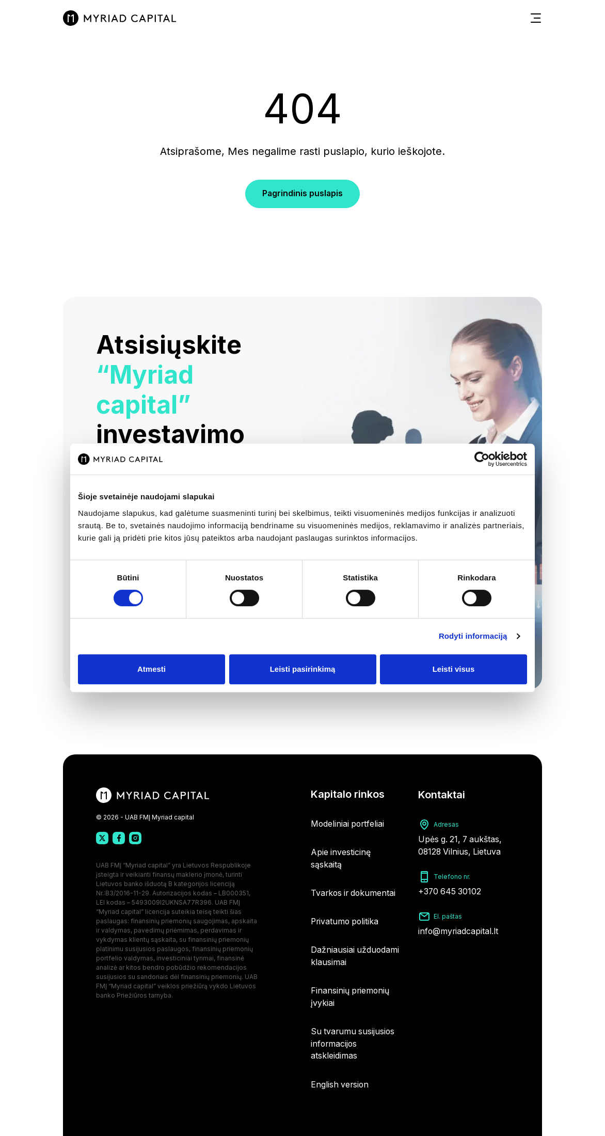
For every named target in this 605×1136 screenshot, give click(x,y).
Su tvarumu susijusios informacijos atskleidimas (353, 1043)
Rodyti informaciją (473, 636)
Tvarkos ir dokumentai (355, 890)
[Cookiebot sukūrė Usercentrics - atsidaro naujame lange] (482, 459)
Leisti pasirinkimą (303, 669)
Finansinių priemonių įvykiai (351, 995)
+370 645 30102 (450, 886)
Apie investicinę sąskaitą (341, 855)
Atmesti (151, 669)
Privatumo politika (346, 919)
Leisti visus (454, 669)
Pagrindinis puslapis (302, 196)
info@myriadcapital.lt (458, 925)
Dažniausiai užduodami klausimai (355, 954)
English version (340, 1084)
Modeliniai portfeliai (348, 820)
